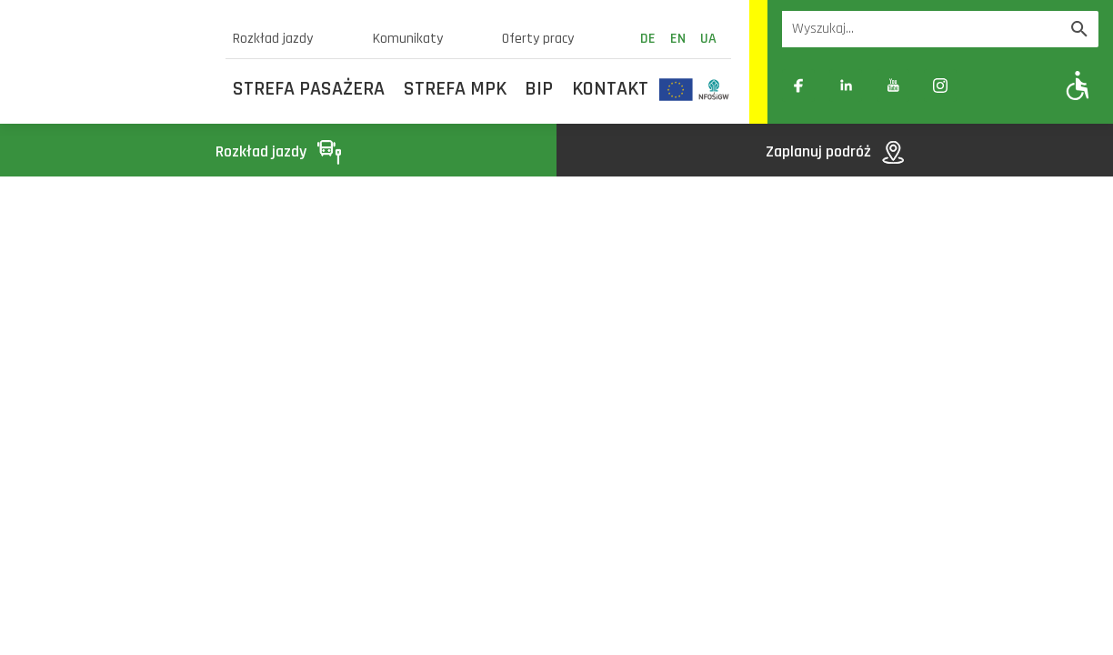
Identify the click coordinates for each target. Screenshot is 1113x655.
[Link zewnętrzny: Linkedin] (845, 85)
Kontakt (610, 89)
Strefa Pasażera (309, 89)
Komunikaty (408, 38)
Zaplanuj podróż (835, 151)
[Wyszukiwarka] (921, 29)
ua (708, 38)
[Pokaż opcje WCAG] (1078, 85)
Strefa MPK (455, 89)
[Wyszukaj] (1079, 29)
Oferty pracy (538, 38)
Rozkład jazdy (273, 38)
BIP (539, 89)
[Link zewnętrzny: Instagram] (940, 85)
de (648, 38)
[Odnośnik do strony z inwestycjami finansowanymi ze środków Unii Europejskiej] (676, 89)
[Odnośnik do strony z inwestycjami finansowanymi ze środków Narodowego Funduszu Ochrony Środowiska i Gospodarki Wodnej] (714, 89)
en (678, 38)
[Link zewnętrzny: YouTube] (893, 85)
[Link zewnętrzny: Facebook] (798, 85)
